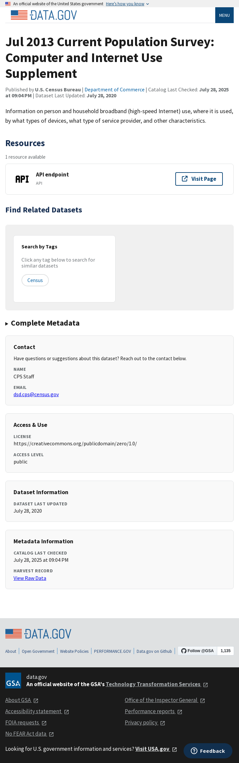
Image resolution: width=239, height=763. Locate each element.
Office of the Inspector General (165, 700)
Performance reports (154, 711)
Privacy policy (145, 722)
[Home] (44, 15)
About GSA (22, 700)
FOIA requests (26, 722)
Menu (224, 15)
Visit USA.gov (156, 748)
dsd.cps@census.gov (36, 394)
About (10, 651)
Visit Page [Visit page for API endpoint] (199, 178)
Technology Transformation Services (157, 684)
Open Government (38, 651)
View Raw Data (30, 578)
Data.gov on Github (154, 651)
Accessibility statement (37, 711)
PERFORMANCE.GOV (112, 651)
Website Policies (74, 651)
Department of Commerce (115, 89)
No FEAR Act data (29, 733)
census (35, 280)
